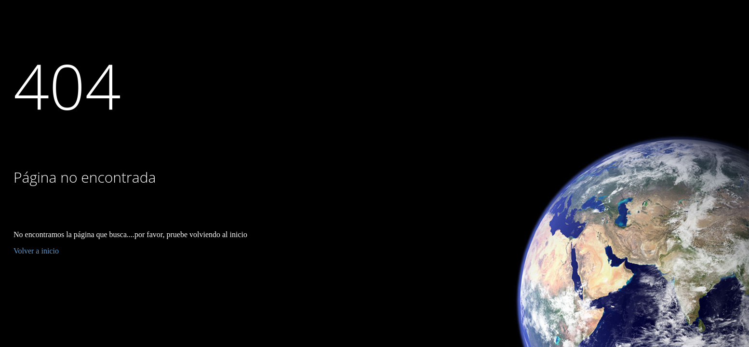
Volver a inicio (36, 251)
